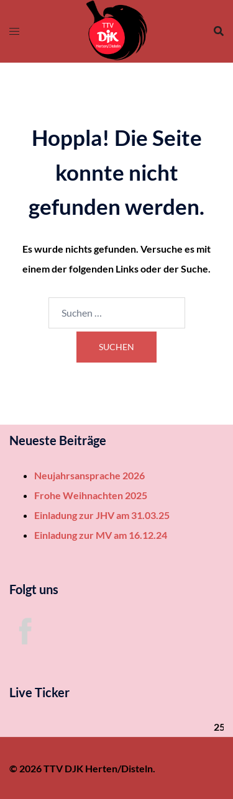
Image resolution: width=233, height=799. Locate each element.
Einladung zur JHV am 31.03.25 (102, 515)
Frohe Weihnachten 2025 (90, 495)
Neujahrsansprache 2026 (89, 475)
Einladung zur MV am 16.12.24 (100, 535)
